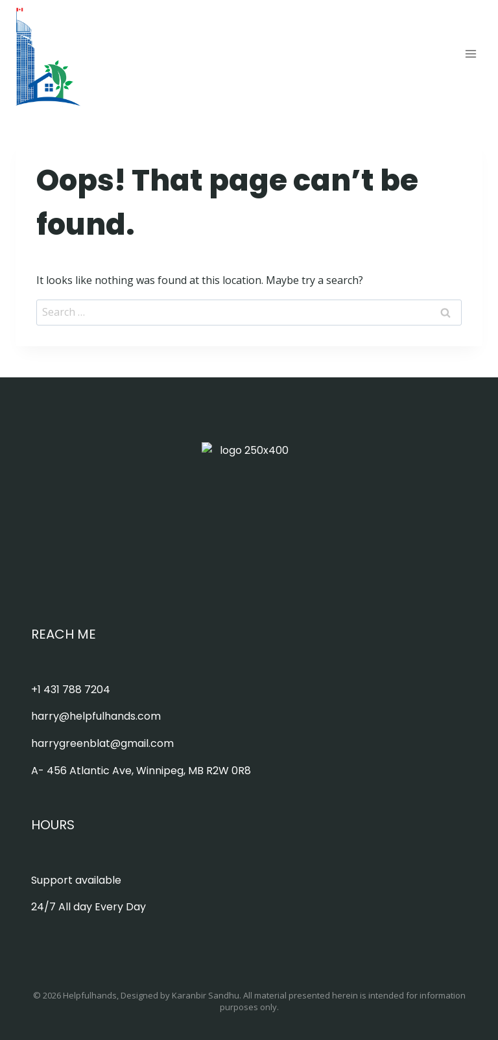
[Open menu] (470, 53)
